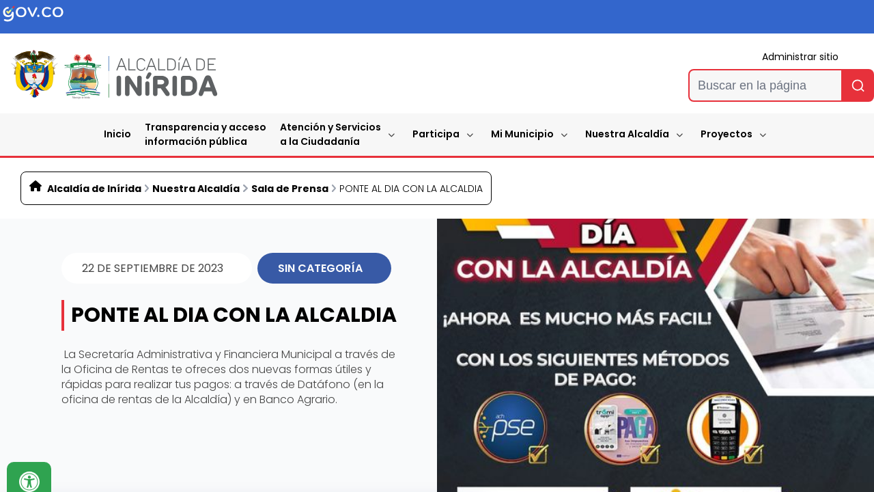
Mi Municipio (522, 134)
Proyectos (726, 134)
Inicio (117, 134)
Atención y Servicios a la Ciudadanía (330, 134)
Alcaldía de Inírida (94, 188)
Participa (436, 134)
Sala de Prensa (289, 188)
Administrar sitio (800, 57)
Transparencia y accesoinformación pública (205, 134)
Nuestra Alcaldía (627, 134)
